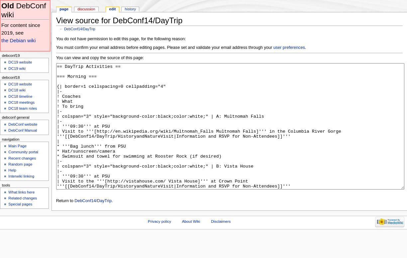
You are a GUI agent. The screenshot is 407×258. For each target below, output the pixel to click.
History (130, 9)
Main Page (17, 146)
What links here (21, 192)
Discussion (86, 9)
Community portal (23, 152)
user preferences (289, 47)
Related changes (22, 198)
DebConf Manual (22, 130)
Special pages (20, 204)
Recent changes (22, 158)
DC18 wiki (17, 90)
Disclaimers (221, 246)
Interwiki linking (21, 176)
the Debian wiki (18, 40)
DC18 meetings (21, 102)
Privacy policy (159, 246)
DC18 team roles (22, 108)
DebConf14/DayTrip (79, 29)
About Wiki (191, 246)
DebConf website (22, 124)
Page (63, 9)
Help (12, 170)
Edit (112, 9)
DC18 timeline (20, 96)
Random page (20, 164)
